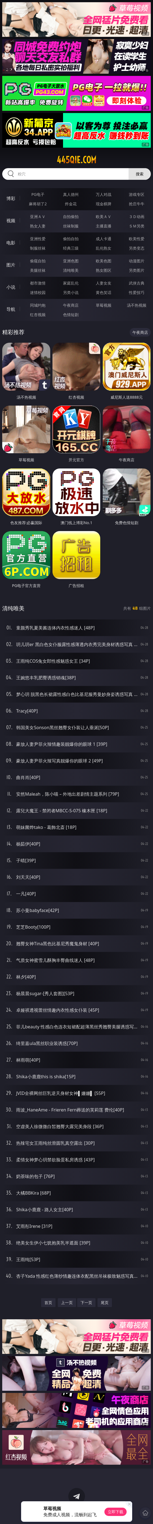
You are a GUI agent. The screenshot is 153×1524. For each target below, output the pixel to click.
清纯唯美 (71, 270)
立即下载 (115, 1511)
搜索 (140, 173)
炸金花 (71, 203)
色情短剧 (71, 314)
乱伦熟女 (103, 248)
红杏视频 (38, 314)
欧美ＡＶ (103, 216)
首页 (48, 1302)
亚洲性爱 (38, 238)
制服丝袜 (38, 248)
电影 (10, 243)
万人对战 (103, 194)
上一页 (67, 1302)
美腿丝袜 (38, 270)
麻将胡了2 (38, 203)
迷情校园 (38, 292)
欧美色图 (103, 260)
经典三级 (71, 248)
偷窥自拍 (38, 260)
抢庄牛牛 (136, 203)
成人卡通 (103, 238)
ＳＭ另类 (136, 226)
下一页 (86, 1302)
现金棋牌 (103, 203)
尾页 (105, 1302)
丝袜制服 (71, 226)
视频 (10, 220)
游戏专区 (136, 194)
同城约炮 (38, 305)
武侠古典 (136, 283)
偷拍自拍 (71, 238)
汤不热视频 (136, 305)
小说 (10, 287)
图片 (10, 265)
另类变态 (136, 248)
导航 (10, 309)
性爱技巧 (136, 292)
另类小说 (71, 292)
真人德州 (71, 194)
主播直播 (103, 226)
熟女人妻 (38, 226)
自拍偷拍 (71, 216)
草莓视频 (103, 305)
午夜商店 (71, 305)
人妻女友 (103, 283)
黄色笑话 (103, 292)
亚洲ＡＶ (38, 216)
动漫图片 (136, 260)
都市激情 (38, 283)
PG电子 (37, 194)
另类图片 (136, 270)
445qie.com (76, 159)
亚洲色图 (71, 260)
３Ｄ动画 (136, 216)
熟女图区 (103, 270)
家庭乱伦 (71, 283)
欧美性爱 (136, 238)
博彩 (10, 198)
